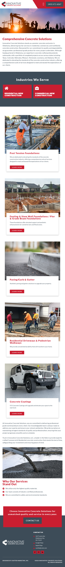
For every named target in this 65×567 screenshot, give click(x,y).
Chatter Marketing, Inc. (20, 560)
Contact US (38, 532)
